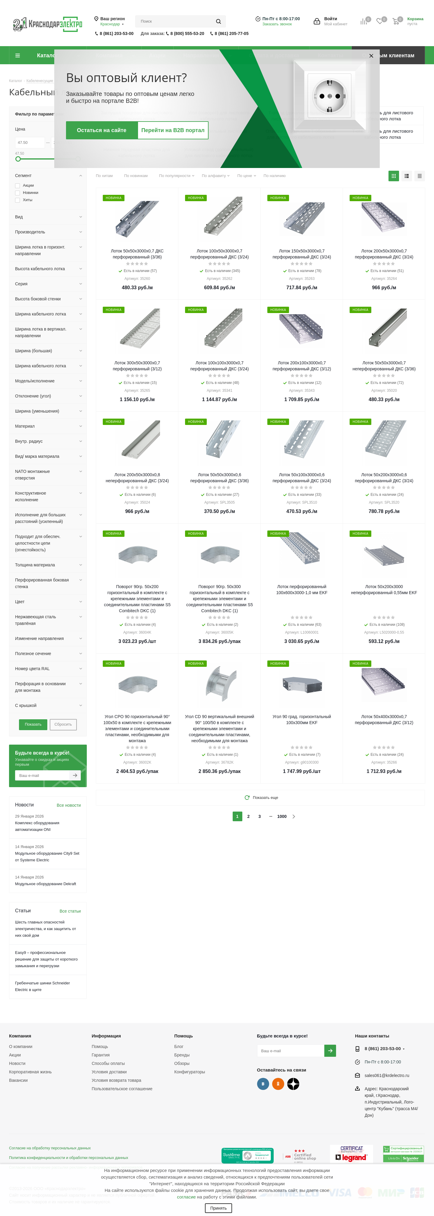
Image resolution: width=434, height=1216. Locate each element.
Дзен (293, 1084)
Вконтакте (263, 1084)
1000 (282, 816)
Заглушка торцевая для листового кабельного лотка (137, 115)
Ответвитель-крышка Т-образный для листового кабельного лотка (300, 134)
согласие (186, 1196)
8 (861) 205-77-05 (232, 33)
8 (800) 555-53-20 (187, 33)
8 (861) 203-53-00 (117, 33)
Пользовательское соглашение (122, 1088)
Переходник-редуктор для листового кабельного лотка (136, 134)
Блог (178, 1046)
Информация (106, 1035)
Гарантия (101, 1055)
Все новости (69, 805)
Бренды (182, 1055)
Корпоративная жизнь (30, 1071)
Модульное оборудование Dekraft (45, 884)
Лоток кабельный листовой (218, 131)
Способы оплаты (108, 1063)
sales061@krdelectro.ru (387, 1075)
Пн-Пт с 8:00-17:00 (281, 18)
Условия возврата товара (116, 1080)
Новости (17, 1063)
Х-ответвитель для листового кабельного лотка (382, 115)
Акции (15, 1055)
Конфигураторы (189, 1071)
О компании (20, 1046)
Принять (218, 1208)
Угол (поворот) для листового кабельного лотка (219, 115)
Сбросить (63, 724)
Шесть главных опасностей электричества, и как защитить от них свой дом (45, 929)
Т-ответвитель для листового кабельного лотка (382, 134)
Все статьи (70, 911)
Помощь (100, 1046)
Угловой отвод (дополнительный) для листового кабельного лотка (218, 152)
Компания (20, 1035)
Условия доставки (109, 1071)
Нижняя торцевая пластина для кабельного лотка (136, 152)
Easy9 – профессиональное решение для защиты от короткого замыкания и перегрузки (46, 959)
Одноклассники (278, 1084)
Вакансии (18, 1080)
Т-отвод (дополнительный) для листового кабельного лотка (300, 115)
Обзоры (182, 1063)
